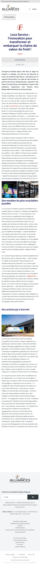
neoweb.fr (33, 562)
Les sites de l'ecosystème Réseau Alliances (15, 2)
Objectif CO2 (31, 276)
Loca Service (13, 106)
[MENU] (32, 9)
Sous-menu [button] (9, 17)
